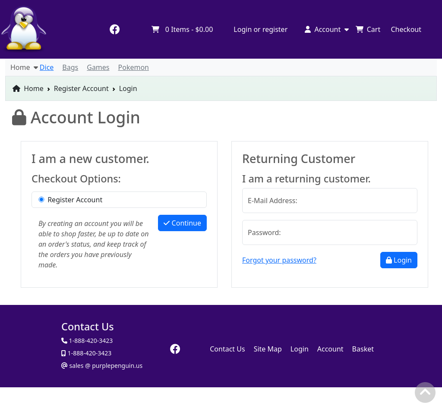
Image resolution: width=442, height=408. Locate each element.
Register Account (81, 88)
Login (399, 260)
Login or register (260, 29)
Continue (182, 223)
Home (28, 88)
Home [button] (24, 67)
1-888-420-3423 (88, 353)
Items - (182, 29)
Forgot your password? (279, 260)
